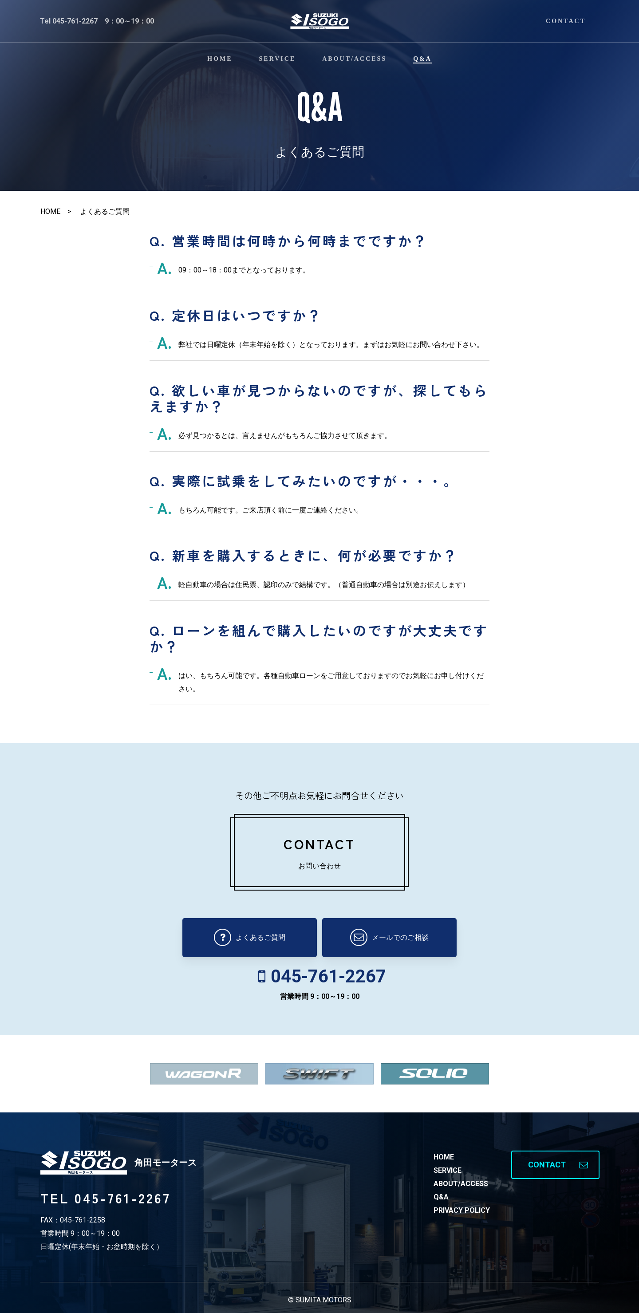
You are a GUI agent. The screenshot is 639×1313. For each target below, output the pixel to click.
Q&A (441, 1197)
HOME (444, 1157)
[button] (555, 1165)
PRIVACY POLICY (462, 1210)
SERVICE (448, 1170)
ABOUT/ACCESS (461, 1183)
